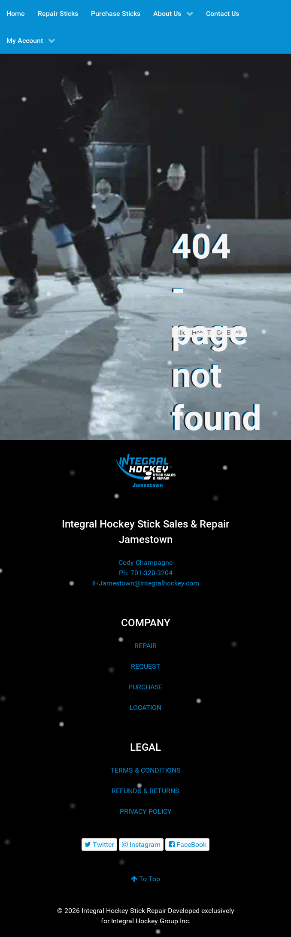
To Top (145, 879)
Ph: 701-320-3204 (146, 573)
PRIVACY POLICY (146, 811)
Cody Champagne (145, 562)
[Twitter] (99, 844)
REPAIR (145, 646)
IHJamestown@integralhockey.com (145, 583)
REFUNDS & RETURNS (145, 791)
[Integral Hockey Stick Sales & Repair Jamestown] (145, 470)
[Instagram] (141, 844)
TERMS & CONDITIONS (145, 770)
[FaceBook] (187, 844)
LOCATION (145, 708)
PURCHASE (145, 687)
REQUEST (146, 666)
